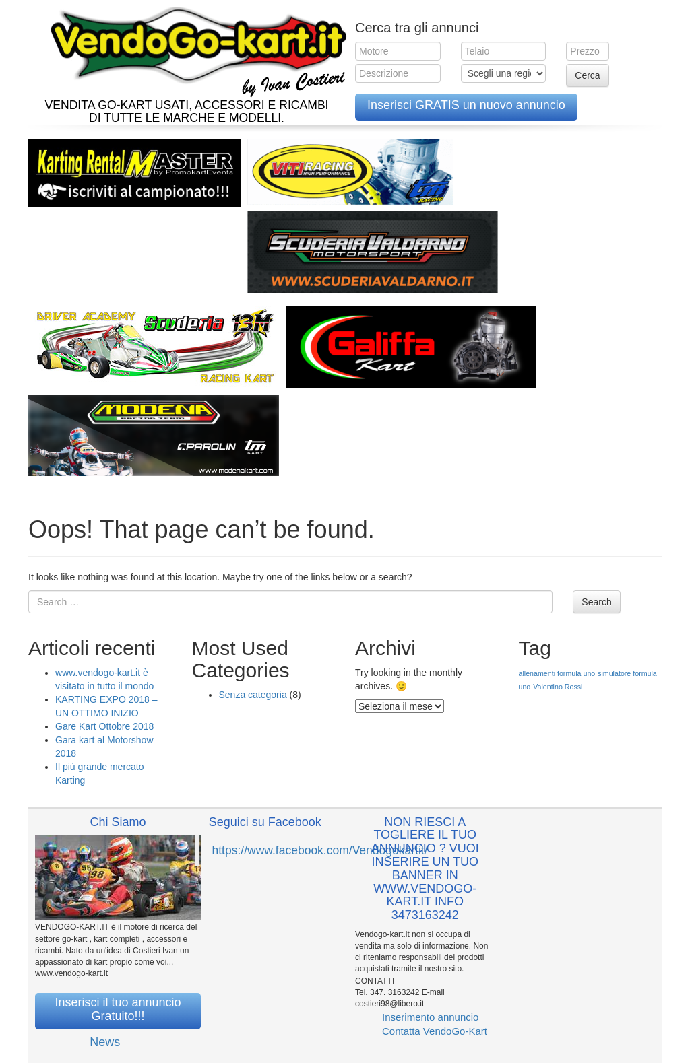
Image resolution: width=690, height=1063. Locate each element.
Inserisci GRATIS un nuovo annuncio (466, 105)
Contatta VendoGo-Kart (434, 1031)
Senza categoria (253, 694)
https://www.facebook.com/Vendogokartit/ (320, 850)
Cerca (587, 75)
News (105, 1042)
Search (596, 601)
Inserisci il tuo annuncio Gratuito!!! (118, 1009)
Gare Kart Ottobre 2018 (104, 726)
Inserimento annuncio (430, 1017)
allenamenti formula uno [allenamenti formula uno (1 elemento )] (557, 673)
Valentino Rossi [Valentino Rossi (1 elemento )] (557, 687)
